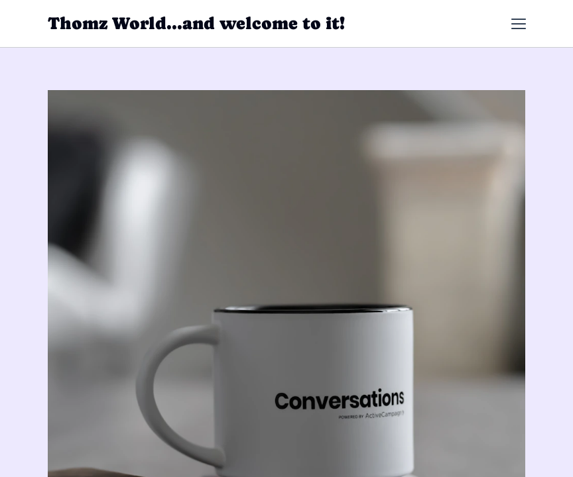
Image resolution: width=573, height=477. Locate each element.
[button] (519, 24)
